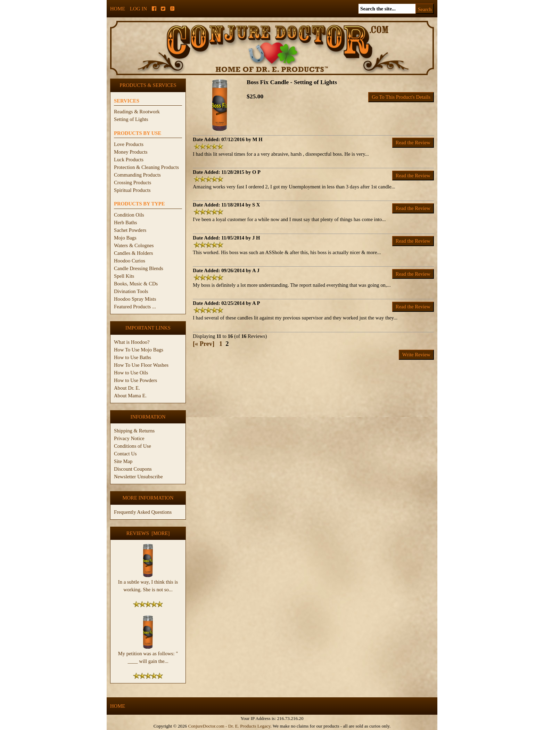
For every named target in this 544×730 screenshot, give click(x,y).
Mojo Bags (125, 238)
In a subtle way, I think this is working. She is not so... (148, 583)
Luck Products (128, 159)
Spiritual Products (132, 190)
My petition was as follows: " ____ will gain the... (148, 654)
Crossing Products (132, 182)
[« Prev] (203, 343)
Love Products (128, 144)
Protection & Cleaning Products (146, 167)
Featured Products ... (135, 306)
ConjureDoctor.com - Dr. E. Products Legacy (229, 726)
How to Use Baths (132, 357)
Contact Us (125, 453)
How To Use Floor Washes (141, 365)
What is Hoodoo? (132, 342)
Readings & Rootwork (137, 111)
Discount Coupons (133, 469)
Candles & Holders (133, 253)
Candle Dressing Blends (138, 268)
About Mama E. (130, 395)
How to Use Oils (131, 372)
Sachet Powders (130, 230)
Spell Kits (124, 276)
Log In (138, 8)
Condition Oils (129, 215)
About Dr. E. (127, 388)
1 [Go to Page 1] (220, 343)
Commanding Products (137, 175)
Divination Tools (131, 291)
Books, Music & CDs (136, 283)
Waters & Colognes (134, 245)
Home (117, 8)
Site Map (123, 461)
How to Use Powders (135, 380)
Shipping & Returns (134, 430)
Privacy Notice (129, 438)
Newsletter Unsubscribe (138, 476)
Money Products (130, 152)
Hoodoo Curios (129, 260)
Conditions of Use (132, 446)
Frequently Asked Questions (143, 512)
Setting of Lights (131, 119)
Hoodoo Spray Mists (135, 299)
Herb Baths (125, 222)
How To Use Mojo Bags (138, 349)
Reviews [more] (148, 533)
